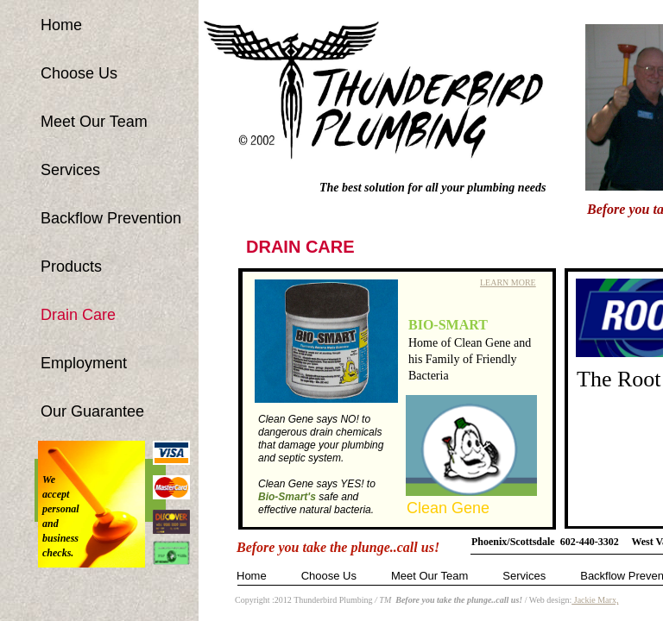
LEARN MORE (508, 282)
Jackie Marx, (594, 600)
